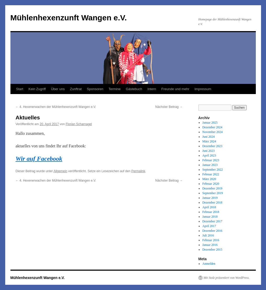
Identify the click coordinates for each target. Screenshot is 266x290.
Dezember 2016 (212, 231)
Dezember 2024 (212, 127)
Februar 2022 (210, 174)
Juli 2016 (208, 235)
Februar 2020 (210, 183)
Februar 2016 (210, 240)
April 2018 (209, 207)
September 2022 (212, 169)
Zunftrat (76, 89)
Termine (115, 89)
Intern (151, 89)
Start (19, 89)
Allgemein (60, 171)
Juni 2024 (208, 136)
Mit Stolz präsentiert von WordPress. (227, 278)
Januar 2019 (209, 198)
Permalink (138, 171)
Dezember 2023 (212, 146)
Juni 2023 (208, 151)
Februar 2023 (210, 160)
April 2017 (209, 226)
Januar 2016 (209, 245)
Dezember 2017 (212, 221)
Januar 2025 (209, 122)
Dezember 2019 (212, 188)
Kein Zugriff (37, 89)
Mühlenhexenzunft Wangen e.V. (68, 17)
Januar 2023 (209, 165)
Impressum (202, 89)
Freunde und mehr (175, 89)
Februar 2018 (210, 212)
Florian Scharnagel (79, 124)
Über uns (58, 89)
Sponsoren (95, 89)
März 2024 (209, 141)
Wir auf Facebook (39, 158)
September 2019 (212, 193)
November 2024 (212, 132)
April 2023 (209, 155)
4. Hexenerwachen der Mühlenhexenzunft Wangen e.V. (56, 107)
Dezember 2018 (212, 202)
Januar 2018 (209, 216)
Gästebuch (134, 89)
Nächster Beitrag (169, 107)
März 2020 (209, 179)
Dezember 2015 (212, 249)
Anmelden (208, 263)
